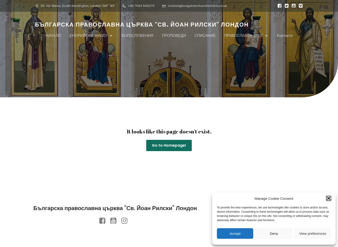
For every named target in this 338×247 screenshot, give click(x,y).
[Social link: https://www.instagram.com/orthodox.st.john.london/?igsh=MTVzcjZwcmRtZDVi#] (126, 221)
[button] (328, 198)
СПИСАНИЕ (205, 36)
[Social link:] (278, 5)
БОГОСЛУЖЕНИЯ (137, 36)
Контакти (285, 36)
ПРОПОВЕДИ (174, 36)
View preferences (312, 233)
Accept (235, 233)
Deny (274, 233)
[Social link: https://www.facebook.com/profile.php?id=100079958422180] (104, 221)
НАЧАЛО (53, 36)
